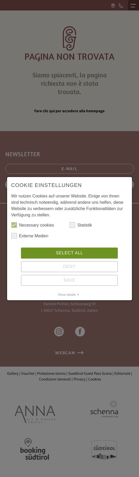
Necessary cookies (32, 225)
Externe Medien (29, 236)
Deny (69, 266)
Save (70, 280)
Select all (69, 253)
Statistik (80, 225)
